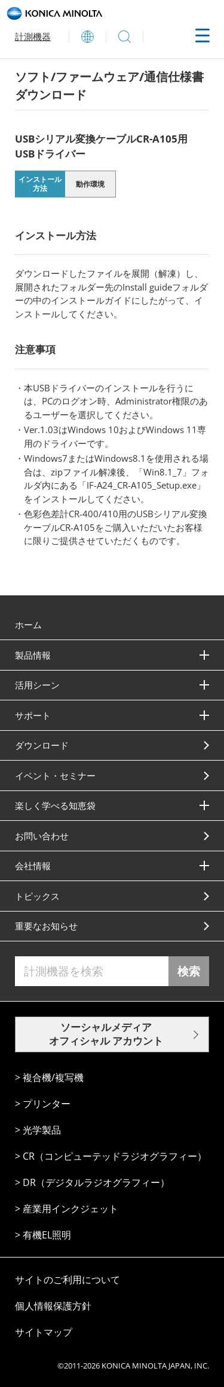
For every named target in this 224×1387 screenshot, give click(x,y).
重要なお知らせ (46, 926)
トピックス (37, 896)
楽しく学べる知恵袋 (55, 805)
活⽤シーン (37, 685)
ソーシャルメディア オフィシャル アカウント (106, 1034)
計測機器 (33, 36)
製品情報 (33, 655)
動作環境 (90, 184)
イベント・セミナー (55, 775)
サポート (33, 715)
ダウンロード (42, 745)
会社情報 (33, 866)
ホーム (28, 625)
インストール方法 (40, 183)
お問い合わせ (42, 836)
